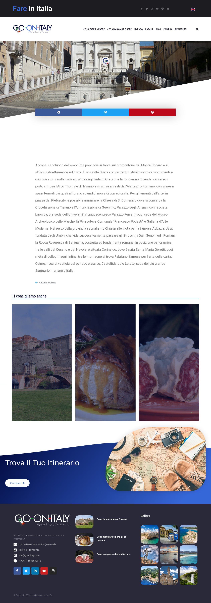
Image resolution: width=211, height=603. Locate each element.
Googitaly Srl (46, 595)
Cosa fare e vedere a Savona (112, 519)
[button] (58, 112)
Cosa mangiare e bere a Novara (113, 554)
